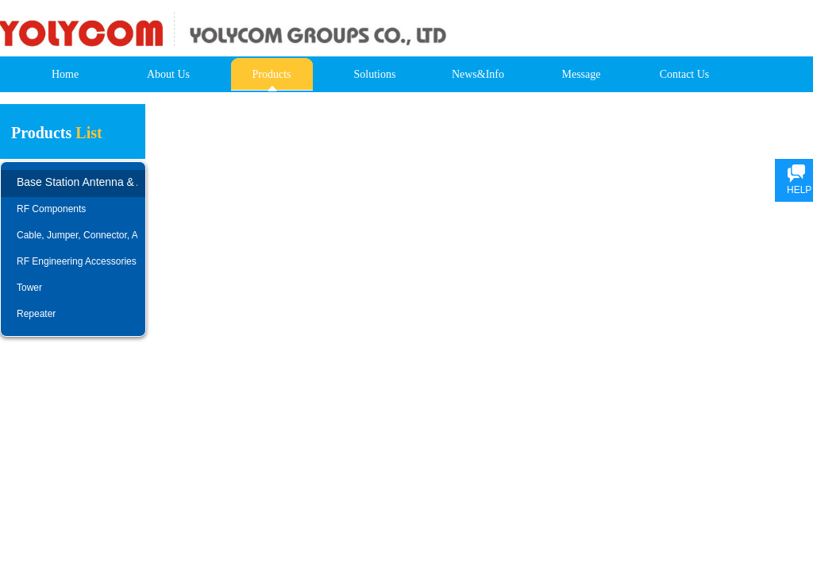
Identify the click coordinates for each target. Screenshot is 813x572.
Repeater (36, 313)
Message (581, 74)
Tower (29, 287)
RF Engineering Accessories (77, 261)
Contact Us (685, 74)
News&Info (478, 74)
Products (271, 74)
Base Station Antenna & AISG (77, 182)
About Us (168, 74)
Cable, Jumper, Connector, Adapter (77, 235)
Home (65, 74)
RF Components (51, 208)
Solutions (375, 74)
